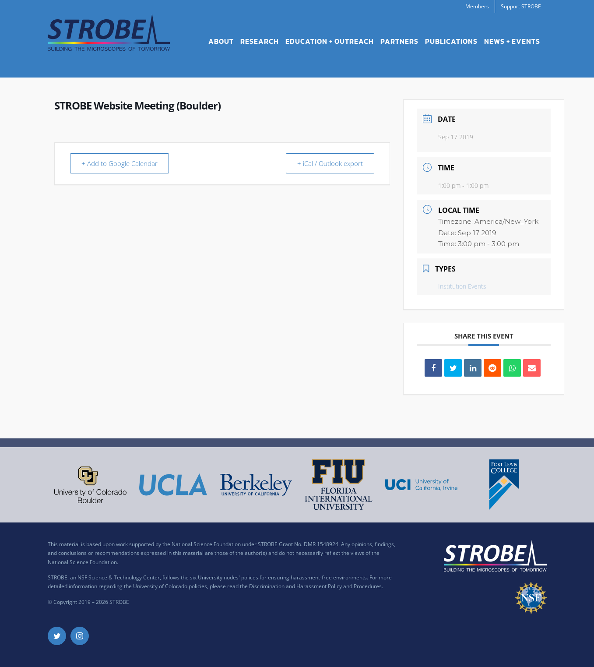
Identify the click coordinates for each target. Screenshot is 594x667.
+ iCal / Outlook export (329, 163)
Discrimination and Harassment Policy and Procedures (315, 586)
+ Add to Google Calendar (121, 163)
